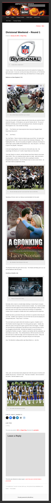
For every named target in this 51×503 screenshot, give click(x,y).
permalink (36, 430)
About (12, 17)
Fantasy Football (20, 17)
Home (7, 17)
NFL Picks (8, 20)
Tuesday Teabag (17, 20)
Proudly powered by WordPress (25, 497)
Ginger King (23, 35)
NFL (18, 430)
